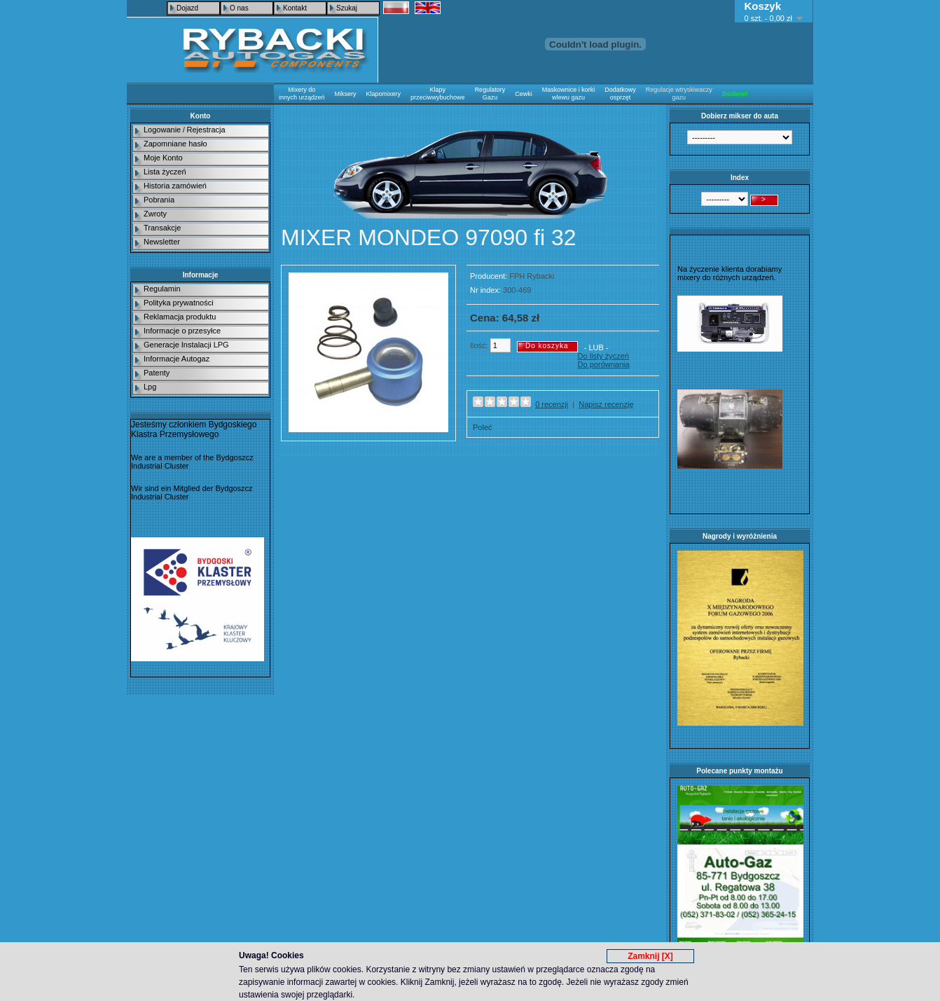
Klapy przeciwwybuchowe (437, 93)
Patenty (157, 372)
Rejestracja (206, 129)
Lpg (150, 386)
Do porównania (604, 364)
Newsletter (162, 241)
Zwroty (155, 213)
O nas (239, 8)
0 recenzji (551, 404)
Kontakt (295, 8)
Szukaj (346, 8)
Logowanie (162, 129)
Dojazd (187, 8)
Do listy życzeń (603, 356)
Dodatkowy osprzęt (620, 93)
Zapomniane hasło (175, 143)
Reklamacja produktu (180, 316)
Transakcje (162, 227)
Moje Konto (163, 157)
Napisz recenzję (606, 404)
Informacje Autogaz (176, 358)
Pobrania (159, 199)
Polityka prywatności (179, 302)
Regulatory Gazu (490, 93)
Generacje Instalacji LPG (186, 344)
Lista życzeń (165, 171)
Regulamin (162, 288)
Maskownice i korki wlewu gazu (568, 93)
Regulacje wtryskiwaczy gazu (679, 93)
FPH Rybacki (531, 276)
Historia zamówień (175, 185)
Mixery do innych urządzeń (302, 93)
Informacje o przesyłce (182, 330)
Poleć (482, 427)
